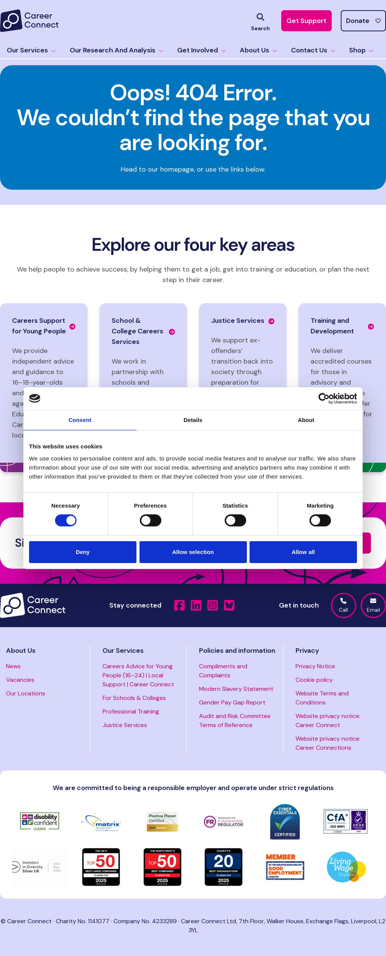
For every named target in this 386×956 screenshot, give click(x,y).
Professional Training (131, 711)
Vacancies (20, 680)
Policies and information (237, 650)
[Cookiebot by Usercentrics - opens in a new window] (324, 398)
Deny (83, 552)
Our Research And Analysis (117, 50)
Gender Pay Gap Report (232, 702)
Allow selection (193, 552)
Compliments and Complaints (223, 670)
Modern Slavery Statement (236, 689)
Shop (361, 50)
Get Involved (201, 50)
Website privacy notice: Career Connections (328, 743)
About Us (258, 50)
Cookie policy (314, 680)
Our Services (31, 50)
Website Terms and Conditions (322, 697)
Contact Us (313, 50)
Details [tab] (193, 419)
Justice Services (125, 725)
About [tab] (306, 419)
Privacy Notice (315, 666)
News (13, 666)
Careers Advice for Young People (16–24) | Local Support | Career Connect (138, 675)
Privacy (307, 650)
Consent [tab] (80, 419)
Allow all (303, 552)
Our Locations (25, 693)
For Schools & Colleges (134, 698)
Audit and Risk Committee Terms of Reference (235, 720)
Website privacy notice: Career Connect (328, 720)
